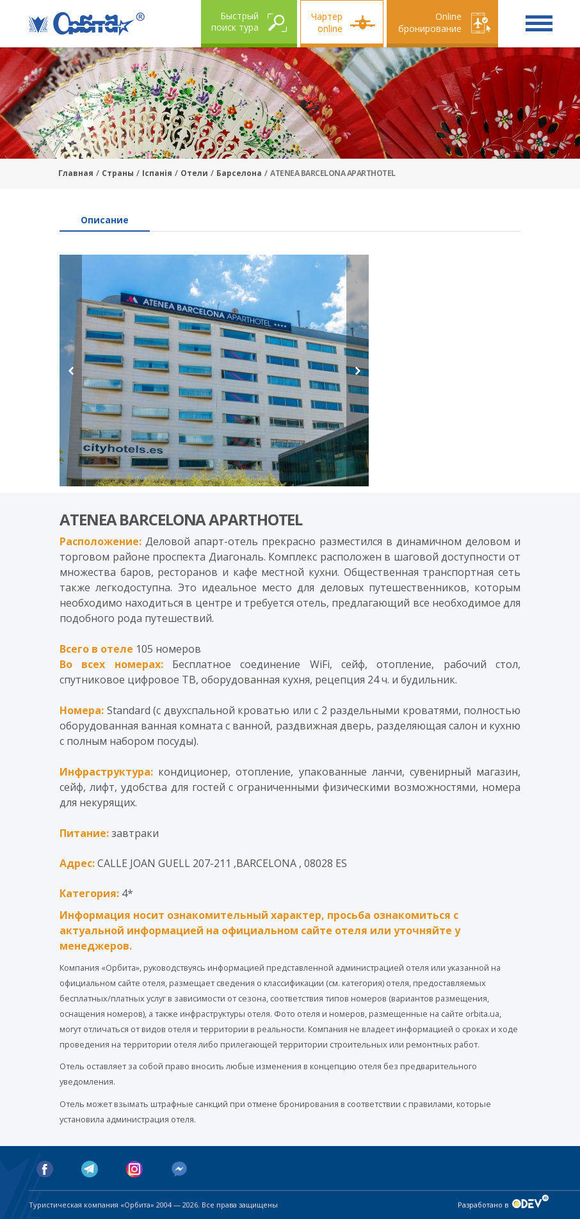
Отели (194, 173)
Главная (75, 173)
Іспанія (157, 173)
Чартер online (326, 22)
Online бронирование (430, 22)
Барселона (239, 173)
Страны (118, 173)
